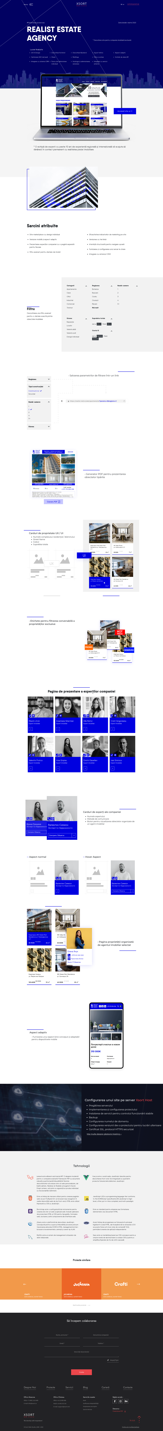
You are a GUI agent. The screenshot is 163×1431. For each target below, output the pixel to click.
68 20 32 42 (61, 1403)
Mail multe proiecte (81, 1305)
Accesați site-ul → (124, 111)
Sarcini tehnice (87, 1409)
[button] (24, 1284)
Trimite (81, 1372)
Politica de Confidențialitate (130, 1427)
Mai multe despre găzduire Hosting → (104, 1134)
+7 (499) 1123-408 (33, 1400)
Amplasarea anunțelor (90, 1406)
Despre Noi (30, 1387)
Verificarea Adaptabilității (90, 1403)
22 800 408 (61, 1400)
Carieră (105, 1387)
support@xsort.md (133, 4)
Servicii (69, 1387)
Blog (85, 1387)
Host (84, 1400)
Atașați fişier (113, 1360)
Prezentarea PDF (119, 1411)
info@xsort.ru (32, 1403)
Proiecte (51, 1387)
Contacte (127, 1387)
